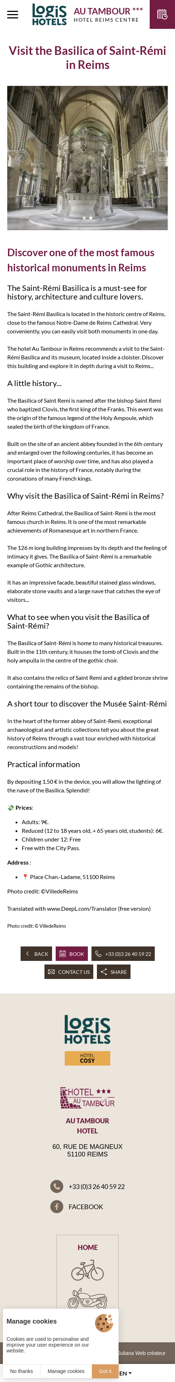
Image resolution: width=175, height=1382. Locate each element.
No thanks (21, 1371)
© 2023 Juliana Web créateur (133, 1353)
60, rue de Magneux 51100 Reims (87, 1150)
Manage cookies (66, 1371)
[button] (84, 218)
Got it (105, 1371)
